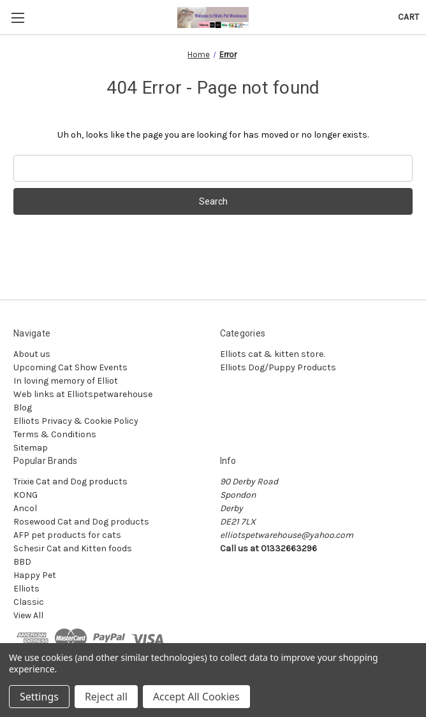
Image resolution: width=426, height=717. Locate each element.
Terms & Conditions (54, 434)
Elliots (26, 588)
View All (28, 615)
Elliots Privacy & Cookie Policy (75, 421)
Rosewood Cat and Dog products (81, 521)
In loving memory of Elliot (65, 380)
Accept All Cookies (196, 697)
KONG (25, 494)
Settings (39, 697)
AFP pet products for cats (67, 535)
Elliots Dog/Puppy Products (278, 367)
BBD (22, 561)
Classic (28, 602)
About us (31, 354)
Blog (22, 407)
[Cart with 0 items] (408, 17)
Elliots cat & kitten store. (272, 354)
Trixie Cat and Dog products (70, 481)
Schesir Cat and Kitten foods (72, 548)
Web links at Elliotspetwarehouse (82, 394)
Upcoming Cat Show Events (70, 367)
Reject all (106, 697)
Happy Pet (34, 575)
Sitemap (30, 447)
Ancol (25, 508)
